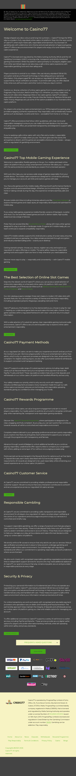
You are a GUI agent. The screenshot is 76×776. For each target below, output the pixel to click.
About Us (18, 756)
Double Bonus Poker (37, 243)
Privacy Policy (11, 652)
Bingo (65, 760)
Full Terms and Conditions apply (21, 38)
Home (9, 756)
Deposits (34, 756)
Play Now (15, 24)
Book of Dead (27, 308)
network (28, 36)
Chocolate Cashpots (60, 219)
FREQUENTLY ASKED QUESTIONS (41, 662)
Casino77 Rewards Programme (26, 440)
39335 (48, 741)
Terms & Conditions (31, 760)
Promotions (10, 288)
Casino (57, 760)
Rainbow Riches (49, 306)
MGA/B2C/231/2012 (56, 733)
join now (38, 670)
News (27, 756)
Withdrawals (45, 756)
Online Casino (11, 169)
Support (9, 514)
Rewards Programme (60, 756)
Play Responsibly (14, 760)
